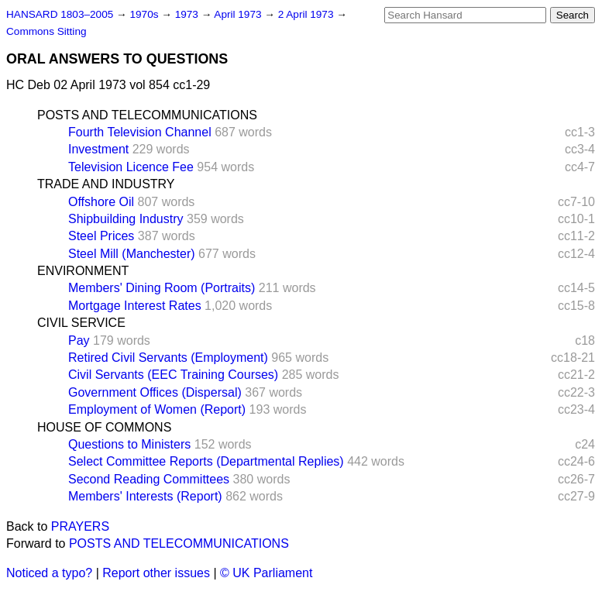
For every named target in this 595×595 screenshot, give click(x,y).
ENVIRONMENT (83, 270)
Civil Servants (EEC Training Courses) (173, 374)
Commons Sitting (46, 31)
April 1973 (239, 14)
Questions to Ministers (129, 444)
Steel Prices (101, 235)
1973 (188, 14)
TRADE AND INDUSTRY (106, 184)
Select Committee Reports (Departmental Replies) (206, 461)
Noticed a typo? (49, 573)
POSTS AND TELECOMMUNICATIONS (147, 115)
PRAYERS (80, 526)
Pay (79, 340)
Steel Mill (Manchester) (131, 253)
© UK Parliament (266, 573)
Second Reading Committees (148, 479)
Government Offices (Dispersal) (155, 392)
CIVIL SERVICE (81, 322)
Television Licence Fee (131, 167)
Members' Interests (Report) (145, 496)
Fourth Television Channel (140, 132)
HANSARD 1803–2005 (59, 14)
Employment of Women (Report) (157, 409)
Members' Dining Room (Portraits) (161, 287)
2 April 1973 (307, 14)
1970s (145, 14)
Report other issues (156, 573)
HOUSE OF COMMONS (104, 427)
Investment (98, 149)
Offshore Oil (101, 201)
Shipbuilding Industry (126, 218)
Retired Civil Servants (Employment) (168, 357)
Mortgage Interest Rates (134, 305)
